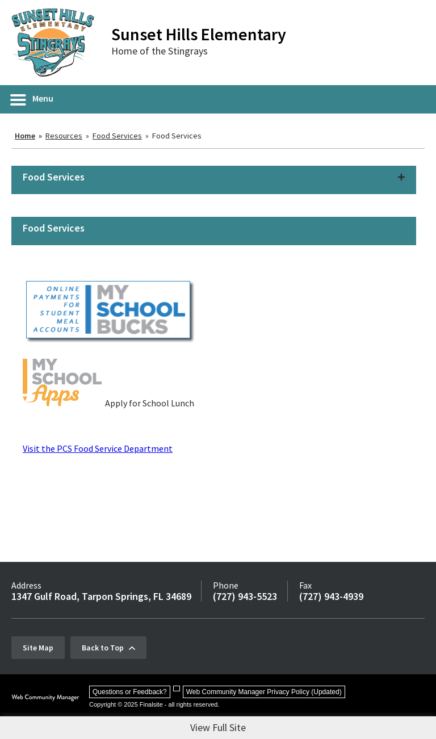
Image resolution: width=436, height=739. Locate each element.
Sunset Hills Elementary (198, 34)
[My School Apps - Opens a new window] (62, 403)
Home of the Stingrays (159, 50)
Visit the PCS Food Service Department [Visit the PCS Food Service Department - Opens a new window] (98, 448)
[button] (32, 99)
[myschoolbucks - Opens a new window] (109, 341)
